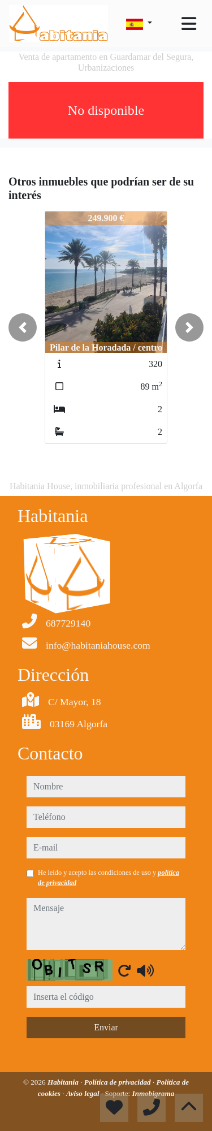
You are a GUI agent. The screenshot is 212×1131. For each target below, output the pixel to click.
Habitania (63, 1082)
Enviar (106, 1027)
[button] (22, 327)
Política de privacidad (118, 1082)
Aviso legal (83, 1093)
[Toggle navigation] (189, 23)
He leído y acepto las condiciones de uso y (108, 878)
